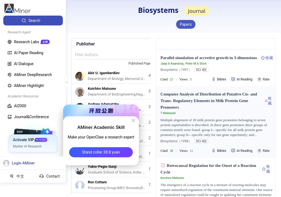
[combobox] (143, 63)
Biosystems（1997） (176, 70)
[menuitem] (33, 20)
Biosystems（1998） (176, 141)
